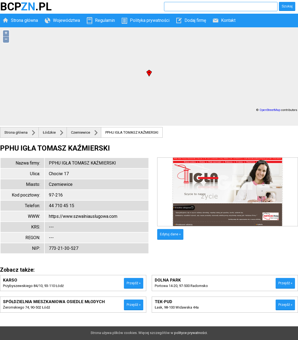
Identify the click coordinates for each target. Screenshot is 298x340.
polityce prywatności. (191, 333)
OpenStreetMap (270, 110)
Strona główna (24, 20)
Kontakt (228, 20)
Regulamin (105, 20)
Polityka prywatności (149, 20)
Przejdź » (134, 283)
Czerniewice (80, 132)
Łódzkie (49, 132)
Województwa (66, 20)
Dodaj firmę (195, 20)
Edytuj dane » (170, 234)
